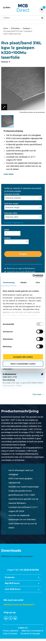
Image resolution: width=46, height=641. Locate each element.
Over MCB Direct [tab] (12, 589)
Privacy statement (10, 631)
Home (5, 28)
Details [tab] (24, 282)
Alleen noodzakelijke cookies (23, 364)
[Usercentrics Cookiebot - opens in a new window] (33, 275)
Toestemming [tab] (9, 282)
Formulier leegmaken (13, 223)
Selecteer (7, 369)
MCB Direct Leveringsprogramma (16, 556)
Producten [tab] (10, 577)
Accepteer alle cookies (23, 357)
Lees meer (9, 174)
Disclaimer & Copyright (30, 633)
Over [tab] (38, 282)
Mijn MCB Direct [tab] (12, 583)
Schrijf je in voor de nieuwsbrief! (18, 604)
